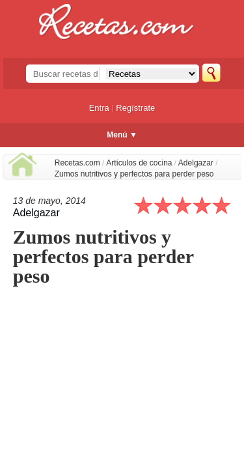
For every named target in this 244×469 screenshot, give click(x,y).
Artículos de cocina (139, 162)
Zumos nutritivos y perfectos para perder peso (134, 173)
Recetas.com (77, 162)
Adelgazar (195, 162)
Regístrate (135, 108)
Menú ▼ (122, 134)
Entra (99, 108)
